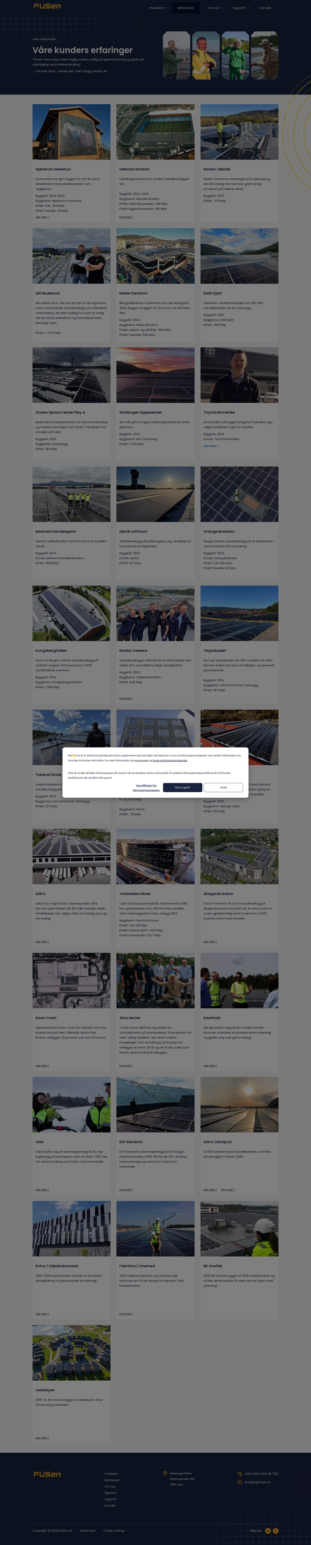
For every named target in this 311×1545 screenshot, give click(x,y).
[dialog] (155, 772)
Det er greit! (182, 787)
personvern (141, 760)
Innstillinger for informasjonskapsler (146, 787)
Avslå (223, 787)
